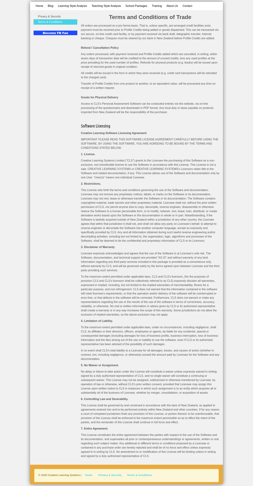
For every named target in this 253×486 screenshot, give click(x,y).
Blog (50, 5)
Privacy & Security (49, 16)
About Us (172, 5)
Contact (187, 5)
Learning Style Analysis (72, 5)
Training (157, 5)
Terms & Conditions (50, 21)
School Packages (136, 5)
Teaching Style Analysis (106, 5)
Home (39, 5)
